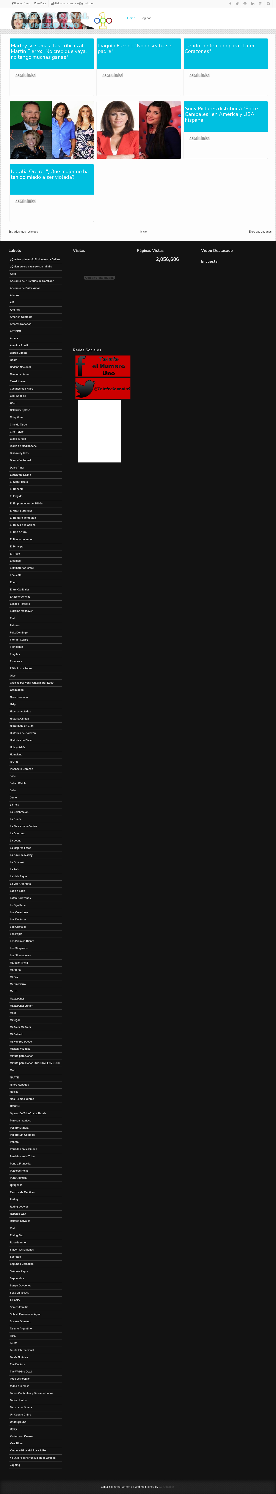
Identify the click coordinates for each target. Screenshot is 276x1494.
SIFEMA (15, 1299)
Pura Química (18, 1177)
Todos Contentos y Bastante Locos (31, 1393)
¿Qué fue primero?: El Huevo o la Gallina (35, 259)
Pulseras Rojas (19, 1170)
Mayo (13, 1012)
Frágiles (15, 654)
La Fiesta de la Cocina (23, 826)
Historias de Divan (21, 740)
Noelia (14, 1091)
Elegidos (15, 560)
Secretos (15, 1256)
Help (13, 704)
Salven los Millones (22, 1249)
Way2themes (166, 1487)
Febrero (15, 625)
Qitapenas (16, 1185)
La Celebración (19, 812)
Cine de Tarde (18, 424)
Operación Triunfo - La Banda (28, 1113)
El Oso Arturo (18, 532)
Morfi (13, 1070)
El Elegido (16, 496)
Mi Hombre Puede (21, 1041)
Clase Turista (18, 438)
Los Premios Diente (22, 941)
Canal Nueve (17, 381)
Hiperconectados (20, 711)
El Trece (15, 553)
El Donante (17, 489)
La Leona (15, 840)
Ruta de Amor (18, 1242)
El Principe (16, 546)
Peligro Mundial (19, 1127)
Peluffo (14, 1142)
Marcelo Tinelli (19, 962)
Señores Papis (19, 1271)
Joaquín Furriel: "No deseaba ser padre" (135, 48)
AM (12, 302)
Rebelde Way (18, 1213)
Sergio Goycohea (20, 1285)
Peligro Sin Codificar (22, 1134)
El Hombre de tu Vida (23, 517)
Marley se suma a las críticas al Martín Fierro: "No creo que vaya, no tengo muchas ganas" (49, 51)
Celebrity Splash (20, 410)
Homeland (16, 754)
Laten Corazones (20, 898)
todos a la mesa (19, 1386)
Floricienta (16, 646)
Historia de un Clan (21, 725)
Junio (13, 797)
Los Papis (16, 934)
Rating (14, 1199)
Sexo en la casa (19, 1292)
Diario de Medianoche (23, 446)
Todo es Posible (20, 1378)
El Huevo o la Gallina (23, 524)
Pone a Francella (20, 1163)
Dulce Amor (17, 467)
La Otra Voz (17, 862)
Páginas (146, 18)
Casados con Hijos (21, 388)
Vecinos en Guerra (21, 1436)
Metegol (15, 1020)
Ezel (12, 618)
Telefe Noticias (19, 1357)
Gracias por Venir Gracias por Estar (32, 682)
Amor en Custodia (21, 316)
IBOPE (14, 761)
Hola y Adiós (17, 747)
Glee (13, 675)
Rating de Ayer (19, 1206)
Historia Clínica (19, 718)
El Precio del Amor (21, 539)
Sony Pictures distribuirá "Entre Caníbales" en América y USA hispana (221, 114)
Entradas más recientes (23, 232)
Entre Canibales (20, 589)
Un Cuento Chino (20, 1414)
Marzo (13, 991)
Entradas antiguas (260, 232)
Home (131, 18)
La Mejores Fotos (20, 847)
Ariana (14, 338)
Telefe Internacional (22, 1350)
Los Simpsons (19, 948)
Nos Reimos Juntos (22, 1099)
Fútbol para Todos (21, 668)
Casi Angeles (18, 395)
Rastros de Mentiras (22, 1192)
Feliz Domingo (19, 632)
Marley (14, 977)
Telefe (13, 1343)
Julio (13, 790)
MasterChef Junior (21, 1005)
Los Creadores (19, 912)
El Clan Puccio (19, 481)
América (15, 309)
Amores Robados (20, 324)
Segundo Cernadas (21, 1263)
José (13, 776)
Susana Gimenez (20, 1321)
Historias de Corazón (23, 733)
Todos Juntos (18, 1400)
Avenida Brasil (19, 345)
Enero (13, 582)
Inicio (143, 232)
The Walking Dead (21, 1371)
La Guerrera (17, 833)
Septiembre (17, 1278)
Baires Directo (18, 352)
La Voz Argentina (20, 883)
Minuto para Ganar (21, 1055)
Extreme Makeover (21, 611)
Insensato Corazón (21, 769)
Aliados (14, 295)
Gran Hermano (19, 697)
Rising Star (17, 1235)
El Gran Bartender (21, 510)
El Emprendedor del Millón (26, 503)
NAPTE (14, 1077)
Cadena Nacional (20, 367)
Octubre (15, 1106)
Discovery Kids (19, 453)
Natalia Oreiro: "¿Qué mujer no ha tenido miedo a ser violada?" (50, 174)
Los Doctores (18, 919)
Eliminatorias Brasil (22, 567)
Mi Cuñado (16, 1034)
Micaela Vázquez (20, 1048)
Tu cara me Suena (21, 1407)
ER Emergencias (20, 596)
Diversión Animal (20, 460)
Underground (18, 1422)
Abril (13, 273)
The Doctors (17, 1364)
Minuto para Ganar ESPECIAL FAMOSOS (35, 1063)
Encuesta (15, 575)
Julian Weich (18, 783)
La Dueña (16, 819)
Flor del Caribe (19, 639)
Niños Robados (19, 1084)
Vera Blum (16, 1443)
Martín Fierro (18, 984)
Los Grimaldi (18, 926)
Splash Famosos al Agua (25, 1314)
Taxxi (13, 1335)
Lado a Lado (17, 891)
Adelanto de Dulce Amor (25, 288)
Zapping (15, 1465)
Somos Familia (19, 1307)
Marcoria (15, 969)
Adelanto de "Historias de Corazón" (32, 281)
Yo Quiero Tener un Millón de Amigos (33, 1457)
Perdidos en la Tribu (22, 1156)
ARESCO (15, 331)
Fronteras (16, 661)
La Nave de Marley (21, 855)
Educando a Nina (20, 474)
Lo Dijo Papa (18, 905)
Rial (12, 1228)
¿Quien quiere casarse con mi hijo (31, 266)
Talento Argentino (21, 1328)
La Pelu (14, 804)
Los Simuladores (20, 955)
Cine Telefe (17, 431)
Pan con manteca (20, 1120)
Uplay (13, 1429)
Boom (13, 360)
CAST (13, 403)
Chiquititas (16, 417)
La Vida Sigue (18, 876)
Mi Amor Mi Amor (20, 1027)
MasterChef (17, 998)
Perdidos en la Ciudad (23, 1149)
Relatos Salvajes (20, 1220)
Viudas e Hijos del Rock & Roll (28, 1450)
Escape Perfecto (20, 603)
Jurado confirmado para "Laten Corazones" (220, 48)
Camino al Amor (20, 374)
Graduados (17, 689)
